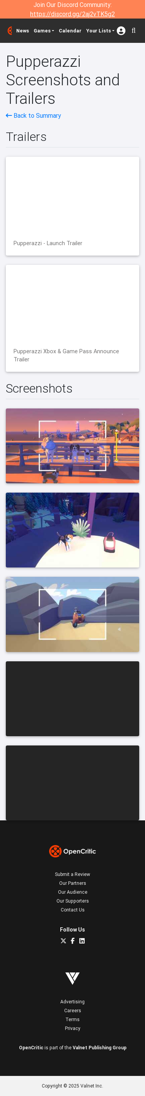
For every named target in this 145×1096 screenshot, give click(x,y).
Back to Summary (33, 115)
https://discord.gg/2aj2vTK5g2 (72, 14)
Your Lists (98, 30)
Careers (72, 1010)
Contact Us (73, 910)
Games (42, 30)
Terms (72, 1019)
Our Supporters (72, 901)
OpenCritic (31, 1047)
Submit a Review (72, 874)
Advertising (72, 1002)
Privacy (72, 1028)
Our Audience (72, 892)
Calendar (70, 30)
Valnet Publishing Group (99, 1047)
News (22, 30)
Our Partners (72, 883)
